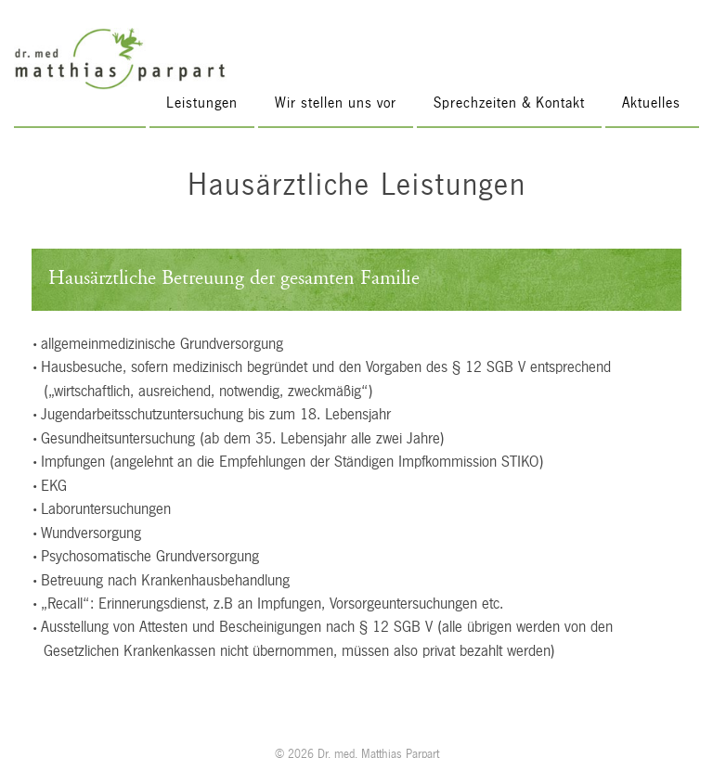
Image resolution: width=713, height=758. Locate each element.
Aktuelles (651, 102)
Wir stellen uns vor (335, 102)
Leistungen (202, 102)
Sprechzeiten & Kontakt (509, 102)
